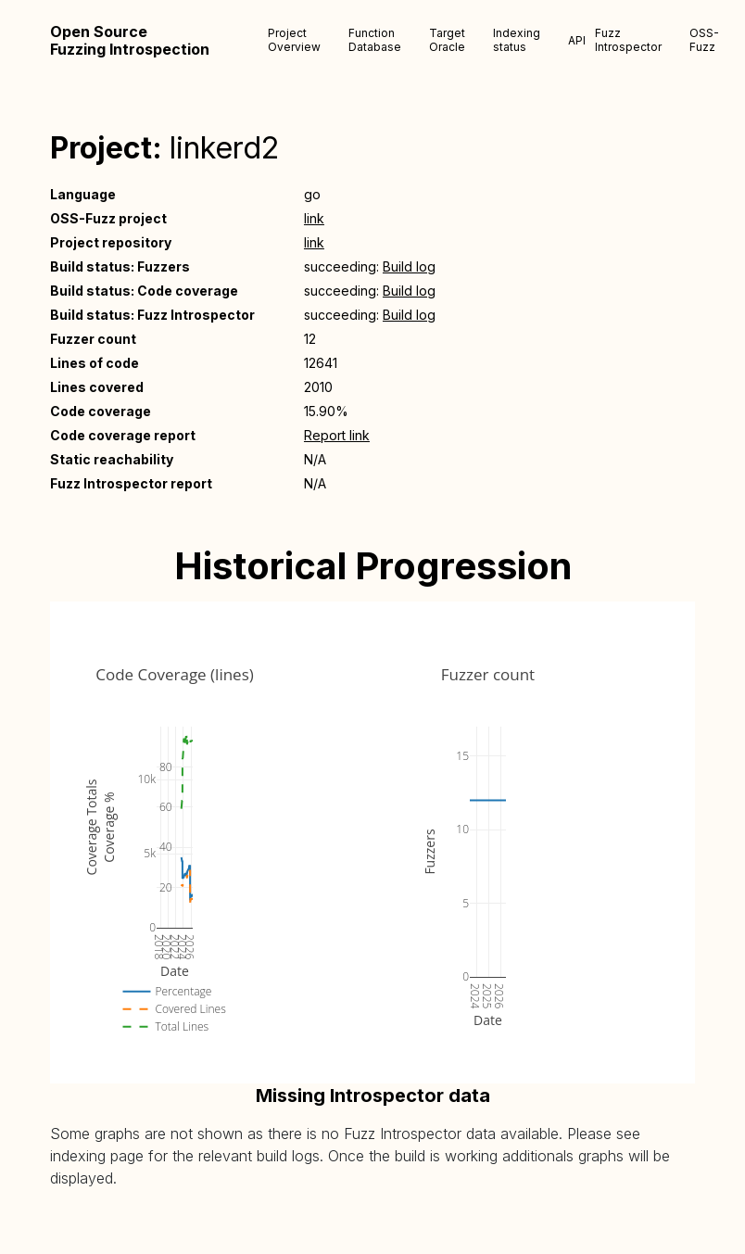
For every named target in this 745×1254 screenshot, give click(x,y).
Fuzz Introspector (628, 40)
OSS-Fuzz (704, 40)
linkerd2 (224, 148)
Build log (409, 266)
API (577, 40)
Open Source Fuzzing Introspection (129, 40)
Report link (337, 435)
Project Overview (294, 40)
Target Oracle (447, 40)
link (314, 218)
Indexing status (516, 40)
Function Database (374, 40)
